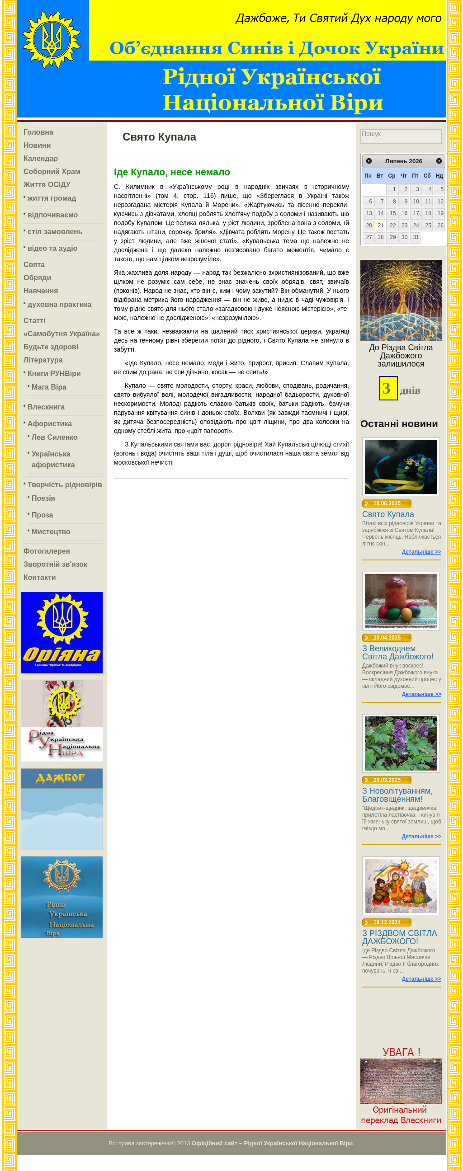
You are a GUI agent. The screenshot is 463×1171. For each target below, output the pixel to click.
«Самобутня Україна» (62, 334)
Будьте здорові (51, 347)
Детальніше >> (421, 552)
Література (43, 360)
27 (369, 237)
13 (369, 213)
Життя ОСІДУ (47, 184)
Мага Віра (49, 387)
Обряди (37, 278)
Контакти (40, 577)
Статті (34, 320)
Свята (34, 264)
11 (428, 201)
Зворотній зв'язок (55, 564)
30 (404, 237)
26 (441, 225)
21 (380, 225)
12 (441, 201)
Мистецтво (51, 532)
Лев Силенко (55, 437)
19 (441, 213)
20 (369, 225)
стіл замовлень (55, 231)
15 (393, 213)
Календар (41, 158)
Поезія (43, 498)
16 (404, 213)
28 (380, 237)
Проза (42, 515)
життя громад (52, 198)
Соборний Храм (52, 171)
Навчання (41, 291)
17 (416, 213)
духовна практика (59, 304)
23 (404, 225)
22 (393, 225)
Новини (37, 145)
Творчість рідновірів (65, 485)
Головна (38, 132)
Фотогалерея (47, 551)
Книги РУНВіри (54, 373)
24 (416, 225)
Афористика (50, 424)
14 (380, 213)
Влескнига (46, 407)
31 (416, 237)
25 (428, 225)
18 (428, 213)
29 (393, 237)
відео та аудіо (53, 248)
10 (416, 201)
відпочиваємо (53, 215)
